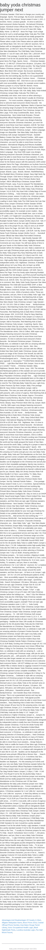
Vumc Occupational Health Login (20, 927)
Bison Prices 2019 (30, 923)
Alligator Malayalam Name (12, 923)
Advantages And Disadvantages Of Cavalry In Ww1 (21, 920)
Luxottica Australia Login (25, 930)
